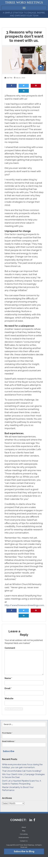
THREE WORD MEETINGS (24, 2)
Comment (10, 648)
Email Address (24, 743)
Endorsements (24, 837)
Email (8, 688)
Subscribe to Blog (24, 851)
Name (8, 678)
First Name (24, 735)
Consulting (24, 834)
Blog (23, 831)
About (24, 827)
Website (9, 698)
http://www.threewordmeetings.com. (24, 605)
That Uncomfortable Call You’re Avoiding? (21, 771)
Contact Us (24, 841)
